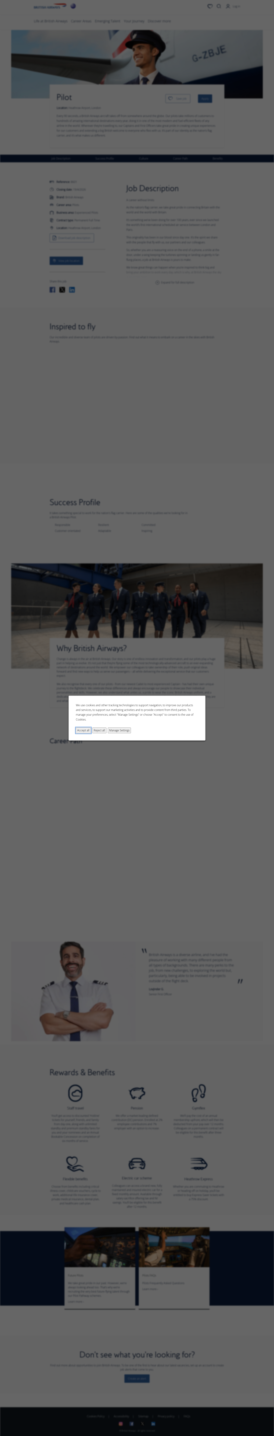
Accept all (83, 730)
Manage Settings (119, 730)
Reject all (99, 730)
